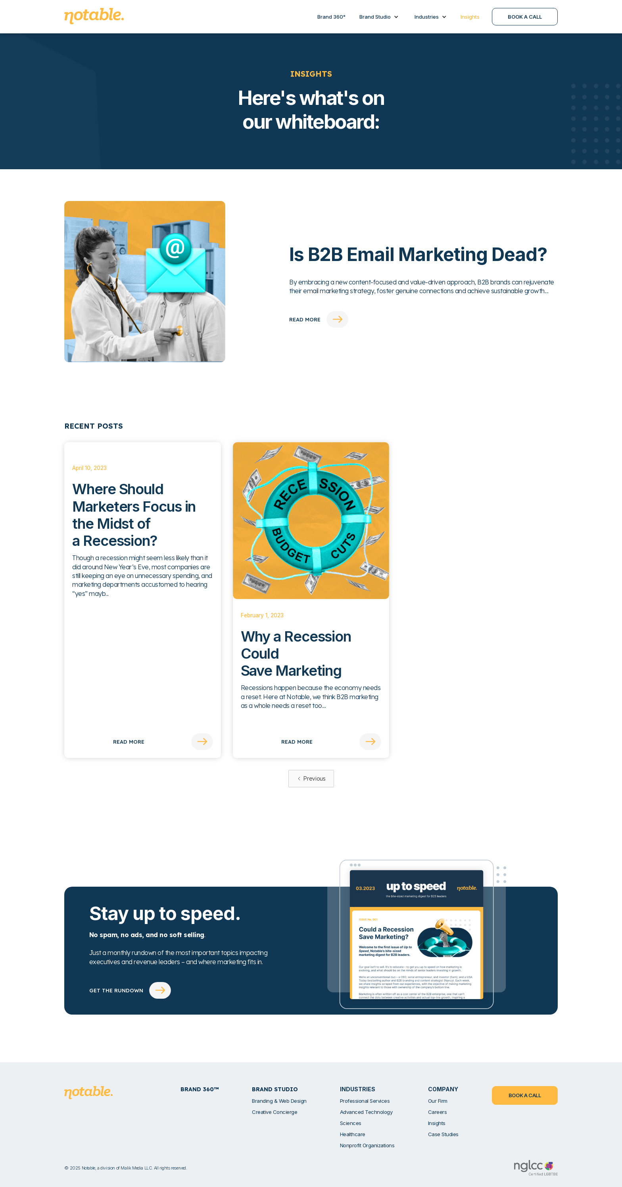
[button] (379, 16)
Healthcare (352, 1134)
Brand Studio (375, 17)
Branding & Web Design (279, 1101)
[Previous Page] (311, 778)
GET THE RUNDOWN (116, 990)
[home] (94, 16)
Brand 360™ (199, 1089)
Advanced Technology (366, 1112)
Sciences (350, 1123)
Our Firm (437, 1101)
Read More (128, 741)
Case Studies (443, 1134)
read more (305, 319)
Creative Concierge (274, 1112)
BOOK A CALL (525, 17)
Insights (436, 1123)
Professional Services (365, 1101)
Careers (437, 1112)
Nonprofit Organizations (367, 1145)
